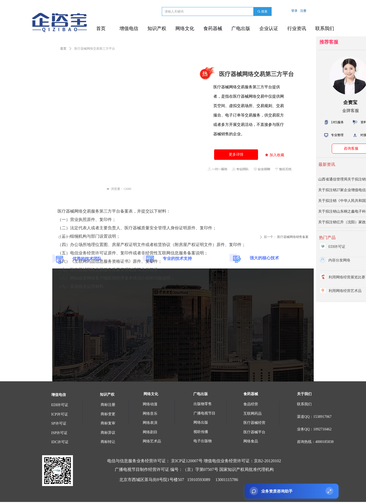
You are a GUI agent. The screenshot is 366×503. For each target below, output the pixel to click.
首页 (63, 48)
